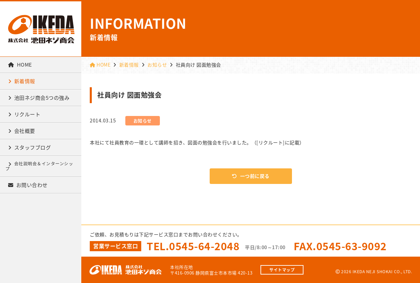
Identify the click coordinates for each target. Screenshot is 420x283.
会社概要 (21, 131)
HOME (20, 64)
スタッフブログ (29, 147)
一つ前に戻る (251, 175)
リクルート (24, 114)
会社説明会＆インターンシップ (39, 166)
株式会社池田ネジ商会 (41, 29)
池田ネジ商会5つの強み (38, 97)
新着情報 (21, 81)
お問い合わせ (28, 185)
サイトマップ (282, 270)
